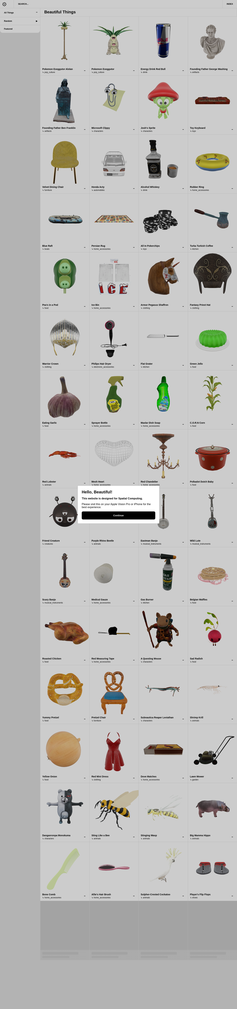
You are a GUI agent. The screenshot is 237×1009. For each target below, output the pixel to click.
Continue (118, 515)
